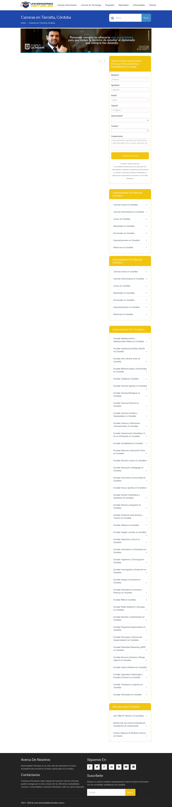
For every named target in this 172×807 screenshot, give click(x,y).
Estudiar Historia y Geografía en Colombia (127, 506)
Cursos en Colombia (121, 219)
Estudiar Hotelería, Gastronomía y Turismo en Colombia (127, 516)
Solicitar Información (130, 156)
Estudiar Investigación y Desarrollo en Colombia (129, 571)
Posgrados (109, 5)
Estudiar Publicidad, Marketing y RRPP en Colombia (129, 648)
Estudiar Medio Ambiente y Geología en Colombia (129, 608)
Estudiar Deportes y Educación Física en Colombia (129, 452)
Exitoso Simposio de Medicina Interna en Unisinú (129, 734)
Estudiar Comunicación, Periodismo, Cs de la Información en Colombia (129, 434)
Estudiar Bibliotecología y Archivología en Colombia (130, 370)
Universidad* (117, 116)
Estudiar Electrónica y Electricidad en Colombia (129, 479)
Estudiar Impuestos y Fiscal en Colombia (126, 541)
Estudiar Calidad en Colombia (126, 378)
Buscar (146, 18)
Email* (114, 95)
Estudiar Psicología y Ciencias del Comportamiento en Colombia (127, 638)
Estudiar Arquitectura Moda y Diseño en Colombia (129, 350)
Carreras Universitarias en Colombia (128, 212)
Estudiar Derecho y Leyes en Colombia (129, 460)
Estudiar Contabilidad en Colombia (128, 443)
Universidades (139, 5)
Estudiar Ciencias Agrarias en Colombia (130, 386)
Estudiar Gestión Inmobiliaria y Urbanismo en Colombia (126, 496)
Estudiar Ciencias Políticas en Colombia (126, 404)
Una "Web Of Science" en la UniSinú (128, 715)
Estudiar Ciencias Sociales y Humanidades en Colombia (125, 414)
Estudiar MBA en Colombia (124, 599)
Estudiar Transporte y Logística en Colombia (128, 686)
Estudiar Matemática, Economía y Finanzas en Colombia (127, 591)
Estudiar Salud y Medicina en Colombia (129, 667)
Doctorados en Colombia (123, 233)
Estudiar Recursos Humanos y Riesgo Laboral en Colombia (129, 658)
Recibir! (130, 792)
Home (23, 23)
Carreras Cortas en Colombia (125, 204)
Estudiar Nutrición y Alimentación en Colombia (129, 618)
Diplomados (124, 5)
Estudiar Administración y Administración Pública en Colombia (128, 340)
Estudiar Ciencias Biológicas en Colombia (126, 394)
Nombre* (115, 75)
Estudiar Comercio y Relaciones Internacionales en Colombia (126, 424)
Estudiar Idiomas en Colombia (126, 525)
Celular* (114, 105)
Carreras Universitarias (67, 5)
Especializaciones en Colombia (126, 240)
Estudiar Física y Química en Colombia (129, 487)
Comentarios (117, 136)
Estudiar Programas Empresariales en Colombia (129, 628)
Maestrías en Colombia (123, 247)
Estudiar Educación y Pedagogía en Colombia (128, 469)
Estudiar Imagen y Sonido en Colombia (129, 532)
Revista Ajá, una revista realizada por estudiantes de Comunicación (129, 724)
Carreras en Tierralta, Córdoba (42, 23)
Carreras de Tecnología (91, 5)
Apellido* (115, 85)
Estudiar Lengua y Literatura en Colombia (126, 581)
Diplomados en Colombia (124, 226)
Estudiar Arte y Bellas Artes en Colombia (126, 360)
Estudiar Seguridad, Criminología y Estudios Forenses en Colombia (127, 676)
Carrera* (115, 126)
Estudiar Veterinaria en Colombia (127, 694)
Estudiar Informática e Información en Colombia (129, 551)
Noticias (152, 5)
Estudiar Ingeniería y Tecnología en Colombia (128, 561)
